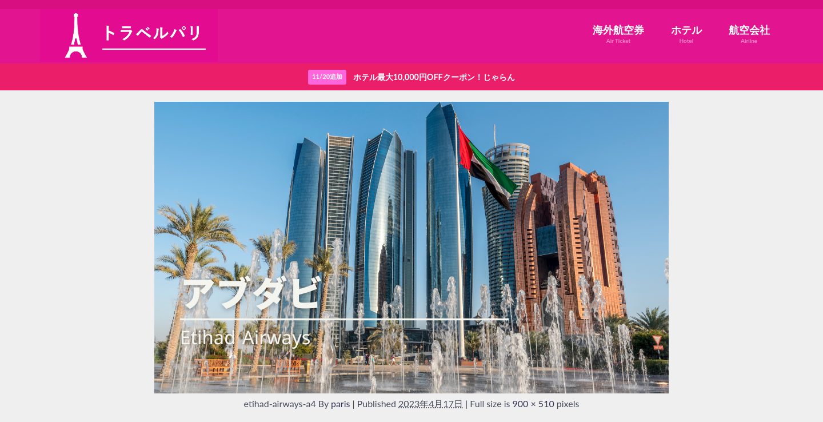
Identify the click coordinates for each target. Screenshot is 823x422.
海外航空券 (618, 34)
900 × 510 (533, 403)
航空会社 (749, 34)
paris (340, 403)
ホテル (686, 34)
